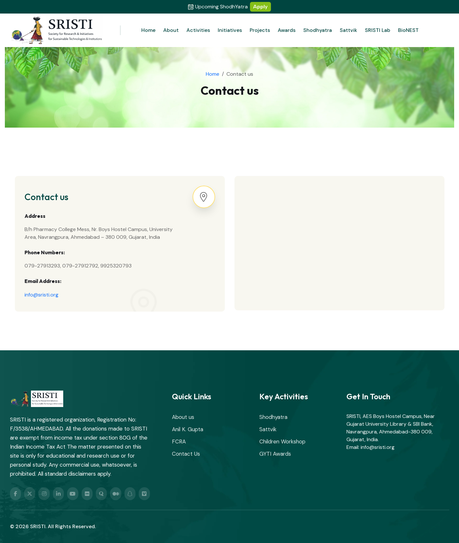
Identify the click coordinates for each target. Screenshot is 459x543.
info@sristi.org (41, 294)
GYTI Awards (275, 453)
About (171, 30)
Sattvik (348, 30)
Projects (260, 30)
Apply (260, 7)
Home (148, 30)
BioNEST (408, 30)
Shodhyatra (317, 30)
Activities (198, 30)
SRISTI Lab (377, 30)
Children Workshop (282, 441)
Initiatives (230, 30)
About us (183, 417)
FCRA (179, 441)
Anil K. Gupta (187, 429)
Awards (286, 30)
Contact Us (186, 453)
